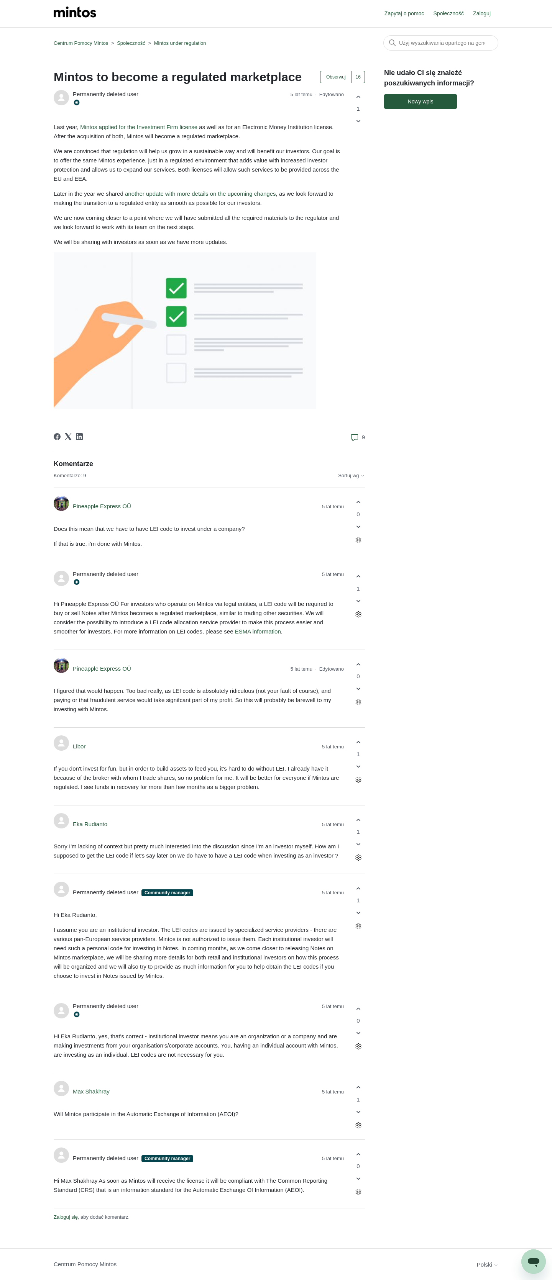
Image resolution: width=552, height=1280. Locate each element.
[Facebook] (57, 436)
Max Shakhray (91, 1091)
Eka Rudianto (90, 824)
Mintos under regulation (180, 43)
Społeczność (449, 13)
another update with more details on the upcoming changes (200, 193)
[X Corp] (68, 436)
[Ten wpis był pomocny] (358, 96)
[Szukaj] (440, 43)
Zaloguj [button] (482, 13)
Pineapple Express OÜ (102, 506)
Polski (487, 1264)
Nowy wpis (421, 101)
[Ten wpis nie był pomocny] (358, 121)
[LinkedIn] (79, 436)
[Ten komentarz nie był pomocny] (358, 526)
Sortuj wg (351, 475)
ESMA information (258, 631)
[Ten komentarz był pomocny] (358, 502)
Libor (79, 746)
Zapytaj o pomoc (404, 13)
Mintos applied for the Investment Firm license (138, 127)
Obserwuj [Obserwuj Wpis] (336, 77)
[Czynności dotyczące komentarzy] (358, 540)
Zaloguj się (66, 1217)
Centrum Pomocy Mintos (82, 43)
